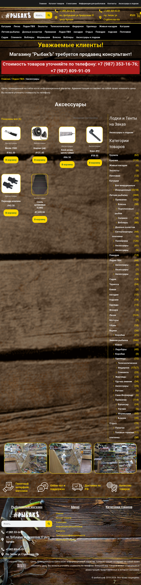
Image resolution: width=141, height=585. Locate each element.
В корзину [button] (11, 162)
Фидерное (124, 368)
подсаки (114, 300)
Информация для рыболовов (83, 3)
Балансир (123, 404)
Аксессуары (122, 246)
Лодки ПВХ (18, 80)
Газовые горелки (125, 432)
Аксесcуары (122, 251)
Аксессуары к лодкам (127, 3)
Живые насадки (118, 166)
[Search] (49, 16)
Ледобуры (121, 350)
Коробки (120, 335)
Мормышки (125, 413)
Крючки (113, 161)
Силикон (123, 219)
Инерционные (123, 191)
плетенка (114, 437)
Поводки (114, 256)
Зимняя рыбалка (119, 340)
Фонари (113, 310)
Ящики (113, 331)
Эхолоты (114, 172)
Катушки (114, 182)
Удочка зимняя (124, 381)
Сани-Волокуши (124, 395)
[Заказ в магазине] (86, 119)
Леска (112, 315)
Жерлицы (121, 377)
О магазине (58, 3)
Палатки (120, 428)
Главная (25, 3)
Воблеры (123, 223)
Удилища (120, 359)
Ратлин (119, 391)
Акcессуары (122, 265)
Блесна (122, 205)
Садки (113, 280)
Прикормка (121, 242)
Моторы (114, 321)
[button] (4, 458)
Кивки (112, 290)
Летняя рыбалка (119, 196)
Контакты (107, 3)
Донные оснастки (125, 228)
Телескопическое (128, 363)
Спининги (123, 372)
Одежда (114, 305)
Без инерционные (125, 186)
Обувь (112, 326)
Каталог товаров (41, 3)
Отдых (113, 423)
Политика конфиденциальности (73, 535)
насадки (114, 295)
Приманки (121, 200)
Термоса (114, 285)
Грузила (113, 156)
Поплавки (115, 177)
